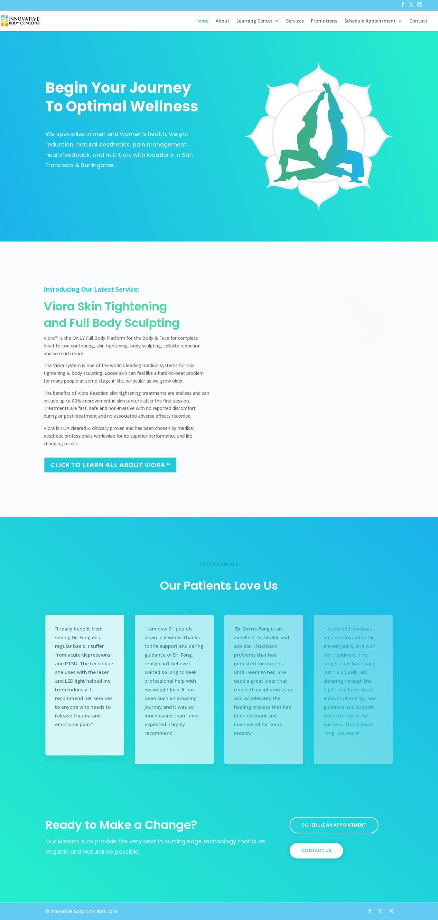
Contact (418, 21)
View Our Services (79, 187)
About (222, 21)
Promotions (324, 21)
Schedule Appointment (370, 21)
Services (295, 21)
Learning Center (255, 21)
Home (202, 21)
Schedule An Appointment (334, 825)
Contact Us (316, 850)
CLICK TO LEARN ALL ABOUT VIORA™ (110, 464)
